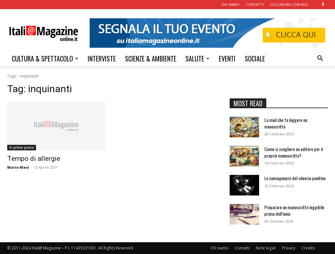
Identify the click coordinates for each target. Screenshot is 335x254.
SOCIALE (255, 58)
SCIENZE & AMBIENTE (150, 58)
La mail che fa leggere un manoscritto (285, 123)
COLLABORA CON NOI (289, 4)
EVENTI (227, 58)
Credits (308, 248)
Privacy (288, 248)
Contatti (242, 248)
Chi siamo (219, 248)
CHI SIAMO (230, 4)
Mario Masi (18, 167)
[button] (320, 59)
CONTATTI (255, 4)
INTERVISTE (102, 58)
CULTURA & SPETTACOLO (45, 58)
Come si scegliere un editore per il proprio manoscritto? (293, 152)
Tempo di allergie (33, 158)
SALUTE (197, 58)
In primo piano (21, 147)
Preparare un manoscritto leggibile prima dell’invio (294, 210)
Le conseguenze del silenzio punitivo (295, 178)
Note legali (266, 248)
